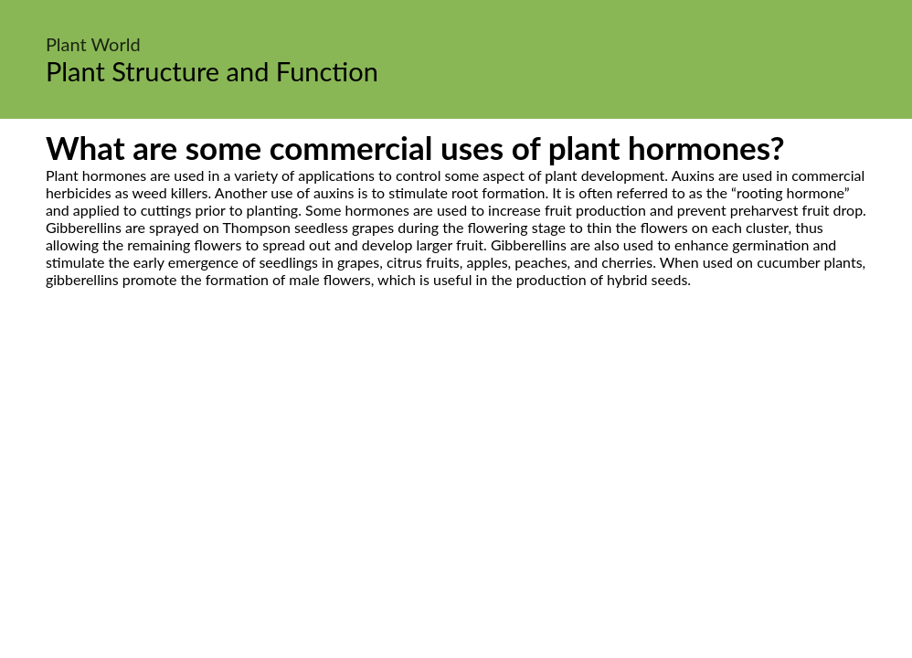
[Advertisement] (456, 460)
